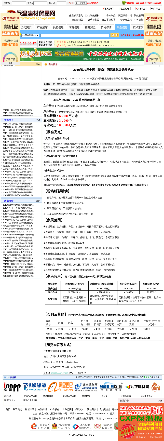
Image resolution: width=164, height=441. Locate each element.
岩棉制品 (111, 15)
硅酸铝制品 (77, 19)
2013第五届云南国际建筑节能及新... (19, 261)
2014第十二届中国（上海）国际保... (19, 172)
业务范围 (67, 409)
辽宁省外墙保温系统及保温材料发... (18, 169)
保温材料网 (48, 396)
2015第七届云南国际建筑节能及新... (19, 148)
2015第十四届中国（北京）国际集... (19, 142)
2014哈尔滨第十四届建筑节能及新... (19, 177)
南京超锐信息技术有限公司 (61, 418)
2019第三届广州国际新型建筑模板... (19, 189)
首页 (8, 409)
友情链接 (104, 409)
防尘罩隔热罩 (109, 19)
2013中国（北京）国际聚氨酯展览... (19, 223)
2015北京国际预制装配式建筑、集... (19, 133)
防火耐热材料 (92, 15)
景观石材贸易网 (30, 396)
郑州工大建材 (10, 400)
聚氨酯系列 (140, 15)
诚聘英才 (79, 409)
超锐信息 (8, 396)
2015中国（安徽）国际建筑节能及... (19, 124)
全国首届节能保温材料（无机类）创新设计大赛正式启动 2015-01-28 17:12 (100, 40)
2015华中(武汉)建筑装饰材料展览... (18, 217)
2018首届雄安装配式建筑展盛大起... (19, 195)
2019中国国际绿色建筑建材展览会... (19, 115)
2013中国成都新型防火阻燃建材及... (19, 255)
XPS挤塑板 (140, 19)
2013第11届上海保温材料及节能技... (19, 243)
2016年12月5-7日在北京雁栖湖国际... (19, 273)
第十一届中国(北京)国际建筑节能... (18, 130)
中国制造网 (126, 396)
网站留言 (91, 409)
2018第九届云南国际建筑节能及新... (19, 246)
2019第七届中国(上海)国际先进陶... (18, 112)
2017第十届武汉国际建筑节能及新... (19, 211)
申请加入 (147, 377)
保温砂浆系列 (76, 15)
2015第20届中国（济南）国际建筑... (19, 127)
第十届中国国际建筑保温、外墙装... (18, 231)
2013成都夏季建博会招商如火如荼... (19, 205)
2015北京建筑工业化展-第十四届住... (19, 145)
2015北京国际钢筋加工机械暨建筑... (19, 139)
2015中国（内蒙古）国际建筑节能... (19, 160)
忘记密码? (92, 3)
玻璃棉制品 (93, 19)
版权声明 (29, 409)
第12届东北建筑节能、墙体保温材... (18, 180)
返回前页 (143, 78)
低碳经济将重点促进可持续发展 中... (19, 166)
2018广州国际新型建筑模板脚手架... (19, 192)
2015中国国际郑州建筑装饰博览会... (19, 214)
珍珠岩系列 (126, 19)
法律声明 (42, 409)
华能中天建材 (146, 396)
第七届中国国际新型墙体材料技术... (18, 226)
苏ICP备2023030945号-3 (81, 434)
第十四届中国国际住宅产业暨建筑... (18, 136)
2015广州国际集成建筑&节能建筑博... (19, 234)
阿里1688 (86, 396)
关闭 (10, 63)
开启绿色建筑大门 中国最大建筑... (18, 163)
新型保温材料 (125, 15)
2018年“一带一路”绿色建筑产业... (17, 208)
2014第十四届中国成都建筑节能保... (19, 175)
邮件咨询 (116, 409)
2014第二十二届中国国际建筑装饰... (19, 258)
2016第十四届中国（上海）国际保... (19, 220)
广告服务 (54, 409)
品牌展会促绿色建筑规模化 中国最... (19, 151)
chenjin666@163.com (59, 373)
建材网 (105, 396)
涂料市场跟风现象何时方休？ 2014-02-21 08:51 (88, 43)
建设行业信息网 (30, 400)
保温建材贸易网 (69, 396)
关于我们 (17, 409)
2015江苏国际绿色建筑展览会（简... (19, 228)
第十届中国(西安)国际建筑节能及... (18, 157)
